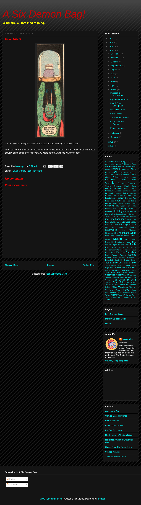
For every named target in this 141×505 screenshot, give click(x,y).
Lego (107, 222)
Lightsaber (117, 222)
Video (126, 289)
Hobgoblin (109, 211)
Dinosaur (109, 191)
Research (131, 257)
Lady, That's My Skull (114, 425)
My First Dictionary (113, 430)
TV (127, 284)
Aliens (111, 161)
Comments (13, 484)
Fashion (120, 198)
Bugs (134, 172)
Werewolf (126, 293)
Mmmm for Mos (117, 128)
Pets (114, 247)
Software (125, 268)
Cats (107, 177)
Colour (133, 180)
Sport (134, 270)
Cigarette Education (119, 99)
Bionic (123, 169)
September (116, 65)
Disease (118, 191)
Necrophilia (109, 242)
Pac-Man (121, 245)
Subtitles (132, 272)
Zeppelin (126, 297)
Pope (123, 252)
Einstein (121, 196)
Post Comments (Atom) (56, 274)
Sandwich (119, 260)
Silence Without (112, 452)
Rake (115, 257)
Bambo (107, 169)
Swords (133, 275)
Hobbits (132, 208)
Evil (134, 196)
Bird (128, 169)
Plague (133, 250)
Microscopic (109, 233)
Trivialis (122, 285)
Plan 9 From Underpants (116, 104)
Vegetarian (109, 290)
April (113, 85)
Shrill (134, 265)
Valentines (123, 287)
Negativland (119, 242)
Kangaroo (121, 217)
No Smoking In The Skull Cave (119, 435)
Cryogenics (132, 183)
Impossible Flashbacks (116, 94)
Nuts (134, 242)
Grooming (109, 206)
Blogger (101, 498)
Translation (109, 285)
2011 (111, 142)
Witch (107, 295)
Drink (125, 193)
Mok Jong (109, 235)
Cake (15, 171)
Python (122, 255)
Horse (107, 214)
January (115, 137)
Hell (114, 209)
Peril (107, 247)
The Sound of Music (124, 280)
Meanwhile (111, 230)
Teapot (108, 277)
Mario (114, 227)
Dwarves (133, 193)
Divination (126, 191)
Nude (128, 242)
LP (120, 224)
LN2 (132, 222)
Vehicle (118, 290)
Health (108, 209)
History (122, 208)
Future (133, 201)
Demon (127, 188)
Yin (106, 297)
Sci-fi (108, 262)
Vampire (132, 287)
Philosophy (123, 247)
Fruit (128, 201)
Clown (122, 180)
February (115, 133)
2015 (111, 38)
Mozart (107, 239)
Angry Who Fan (112, 411)
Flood (112, 201)
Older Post (89, 265)
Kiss (127, 217)
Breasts (127, 172)
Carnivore (125, 175)
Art (106, 166)
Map (106, 227)
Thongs (108, 282)
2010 (111, 146)
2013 (111, 46)
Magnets (132, 225)
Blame (107, 172)
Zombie (108, 300)
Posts (11, 479)
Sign (107, 268)
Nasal (127, 239)
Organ (114, 245)
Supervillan (110, 275)
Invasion (132, 214)
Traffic (133, 282)
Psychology (131, 252)
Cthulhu (108, 186)
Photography (110, 250)
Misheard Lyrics (127, 233)
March (114, 89)
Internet (125, 214)
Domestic (109, 193)
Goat (121, 203)
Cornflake (121, 183)
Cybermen (117, 186)
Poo (118, 252)
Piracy (127, 250)
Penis (133, 244)
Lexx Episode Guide (114, 314)
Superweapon (122, 275)
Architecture (126, 164)
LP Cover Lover (112, 421)
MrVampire (128, 339)
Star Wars (122, 272)
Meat (123, 230)
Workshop (127, 295)
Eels (114, 196)
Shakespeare (110, 265)
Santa (126, 260)
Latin (129, 219)
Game (108, 203)
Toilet (122, 282)
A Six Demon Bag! (44, 14)
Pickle (118, 250)
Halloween (120, 206)
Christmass (110, 179)
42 (106, 161)
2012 (111, 50)
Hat (134, 206)
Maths (133, 227)
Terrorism (37, 171)
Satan (133, 260)
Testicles (123, 277)
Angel (117, 161)
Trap (116, 285)
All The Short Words (119, 117)
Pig (123, 250)
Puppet (114, 255)
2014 (111, 42)
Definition (117, 188)
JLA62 (113, 216)
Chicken (127, 177)
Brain (121, 172)
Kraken (133, 217)
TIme (115, 282)
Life (111, 222)
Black (133, 169)
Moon (126, 235)
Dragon (118, 193)
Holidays (119, 211)
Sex (134, 262)
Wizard (113, 295)
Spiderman (125, 270)
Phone (133, 247)
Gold (134, 203)
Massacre (123, 227)
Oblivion (108, 245)
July (113, 73)
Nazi (134, 239)
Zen (119, 297)
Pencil (127, 245)
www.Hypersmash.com (51, 498)
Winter (133, 293)
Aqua (118, 164)
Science (117, 262)
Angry (124, 161)
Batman (115, 169)
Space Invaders (112, 270)
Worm (134, 295)
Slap (112, 267)
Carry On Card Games (117, 122)
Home (50, 265)
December (116, 54)
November (116, 58)
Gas (115, 203)
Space (133, 267)
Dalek (126, 186)
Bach (134, 166)
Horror (133, 211)
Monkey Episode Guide (115, 319)
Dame (134, 186)
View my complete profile (116, 361)
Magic (125, 225)
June (113, 77)
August (114, 69)
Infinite (113, 214)
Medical (132, 230)
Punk (107, 255)
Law (134, 219)
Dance (108, 188)
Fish (107, 201)
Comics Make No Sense (116, 416)
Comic (22, 171)
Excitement (110, 198)
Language (120, 219)
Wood (120, 295)
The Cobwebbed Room (115, 457)
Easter (108, 196)
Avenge (121, 166)
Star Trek (110, 272)
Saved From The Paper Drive (118, 447)
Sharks (120, 265)
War (119, 292)
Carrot (133, 175)
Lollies (111, 225)
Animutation (110, 164)
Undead (133, 285)
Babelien (128, 166)
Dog (134, 191)
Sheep (127, 265)
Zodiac (133, 297)
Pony (113, 252)
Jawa (107, 217)
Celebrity (116, 177)
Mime (116, 233)
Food (28, 171)
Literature (126, 222)
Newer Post (12, 265)
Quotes (132, 254)
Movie (133, 235)
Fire (134, 198)
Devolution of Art (117, 109)
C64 (106, 175)
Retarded (109, 260)
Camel (117, 175)
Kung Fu (109, 219)
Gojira (127, 203)
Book (114, 172)
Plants (107, 252)
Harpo (129, 206)
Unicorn (108, 287)
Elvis (129, 196)
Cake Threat (115, 114)
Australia (113, 166)
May (113, 81)
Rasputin (122, 257)
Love (116, 225)
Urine (114, 287)
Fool (123, 201)
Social (118, 267)
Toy (127, 282)
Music (117, 238)
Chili (134, 177)
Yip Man (113, 297)
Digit (134, 188)
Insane (119, 214)
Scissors (127, 263)
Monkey (119, 235)
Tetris (130, 277)
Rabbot (108, 257)
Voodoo (113, 292)
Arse (134, 164)
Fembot (128, 198)
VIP (106, 293)
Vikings (133, 290)
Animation (132, 161)
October (115, 62)
